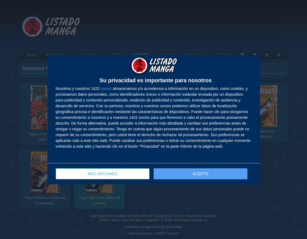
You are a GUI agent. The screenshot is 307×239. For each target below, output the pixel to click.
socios (106, 88)
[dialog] (153, 119)
